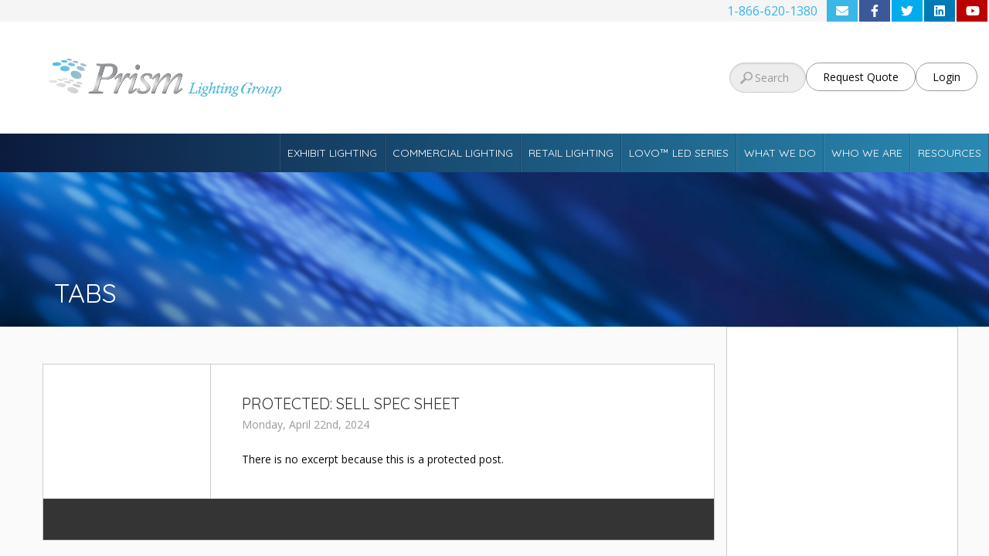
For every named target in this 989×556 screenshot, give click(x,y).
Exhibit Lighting (332, 153)
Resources (949, 153)
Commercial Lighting (453, 153)
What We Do (780, 153)
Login (946, 77)
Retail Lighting (570, 153)
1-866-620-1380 (772, 10)
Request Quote (861, 77)
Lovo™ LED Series (679, 153)
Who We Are (866, 153)
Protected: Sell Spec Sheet (351, 403)
